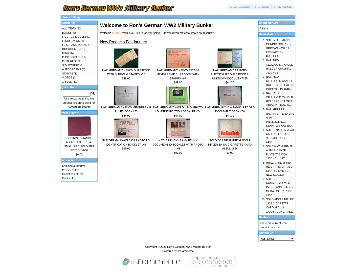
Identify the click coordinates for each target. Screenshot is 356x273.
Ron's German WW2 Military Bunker (189, 246)
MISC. (66, 52)
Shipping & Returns (74, 165)
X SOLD (67, 81)
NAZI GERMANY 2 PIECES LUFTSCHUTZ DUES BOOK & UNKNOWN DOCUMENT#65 (230, 74)
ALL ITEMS (69, 28)
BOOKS (67, 32)
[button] (240, 7)
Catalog (76, 17)
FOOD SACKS (71, 40)
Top (65, 17)
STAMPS (67, 73)
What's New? (69, 112)
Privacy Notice (70, 170)
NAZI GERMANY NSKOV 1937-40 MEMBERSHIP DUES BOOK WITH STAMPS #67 (177, 74)
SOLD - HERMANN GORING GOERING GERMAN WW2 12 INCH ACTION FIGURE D (278, 48)
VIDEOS (67, 77)
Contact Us (68, 178)
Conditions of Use (73, 174)
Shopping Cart (268, 22)
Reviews (264, 217)
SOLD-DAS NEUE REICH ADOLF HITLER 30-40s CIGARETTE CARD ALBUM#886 (230, 144)
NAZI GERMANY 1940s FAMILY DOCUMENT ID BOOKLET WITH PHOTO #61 (178, 144)
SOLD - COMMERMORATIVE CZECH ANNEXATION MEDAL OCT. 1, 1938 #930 (279, 187)
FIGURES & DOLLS (74, 36)
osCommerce (186, 250)
